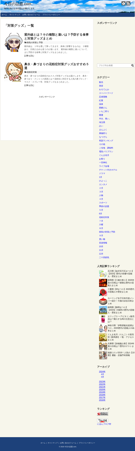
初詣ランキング (106, 141)
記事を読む (29, 56)
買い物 (102, 239)
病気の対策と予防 (35, 42)
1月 (100, 177)
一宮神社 (103, 162)
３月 (101, 192)
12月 (101, 254)
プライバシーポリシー (51, 15)
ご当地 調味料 (106, 148)
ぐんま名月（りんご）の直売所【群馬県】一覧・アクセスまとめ (121, 337)
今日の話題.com (17, 4)
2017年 (102, 397)
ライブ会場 (104, 166)
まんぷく (103, 130)
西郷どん (103, 108)
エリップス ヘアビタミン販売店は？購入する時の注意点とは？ (121, 319)
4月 (102, 374)
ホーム (4, 15)
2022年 (102, 384)
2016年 (102, 400)
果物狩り (103, 133)
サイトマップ (14, 15)
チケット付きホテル (108, 170)
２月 (101, 188)
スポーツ (103, 203)
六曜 (101, 224)
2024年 (102, 372)
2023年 (102, 381)
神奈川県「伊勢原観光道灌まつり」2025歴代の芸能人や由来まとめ (121, 328)
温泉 (101, 104)
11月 (101, 250)
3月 (102, 377)
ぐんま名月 (104, 155)
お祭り (102, 159)
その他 (102, 144)
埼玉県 (102, 122)
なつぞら (103, 137)
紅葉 (101, 100)
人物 (101, 195)
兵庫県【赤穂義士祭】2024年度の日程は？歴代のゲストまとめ (121, 346)
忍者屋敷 (103, 97)
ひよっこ (103, 181)
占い (101, 126)
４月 (101, 199)
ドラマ (102, 173)
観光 (101, 82)
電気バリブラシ (106, 151)
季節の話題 (104, 206)
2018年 (102, 395)
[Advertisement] (25, 115)
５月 (101, 210)
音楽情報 (103, 243)
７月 (101, 221)
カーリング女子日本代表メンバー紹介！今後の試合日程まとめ (121, 301)
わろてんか (104, 89)
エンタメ (103, 184)
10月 (101, 246)
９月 (101, 235)
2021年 (102, 387)
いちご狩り (104, 111)
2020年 (102, 389)
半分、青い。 (105, 119)
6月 (100, 214)
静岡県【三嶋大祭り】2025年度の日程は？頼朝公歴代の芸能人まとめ (121, 282)
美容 (101, 86)
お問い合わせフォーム (31, 15)
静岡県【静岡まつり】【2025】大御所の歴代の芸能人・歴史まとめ (121, 310)
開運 (101, 115)
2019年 (102, 392)
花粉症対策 (32, 72)
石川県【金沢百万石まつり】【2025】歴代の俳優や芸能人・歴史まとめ (121, 273)
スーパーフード (106, 93)
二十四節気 (104, 257)
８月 (101, 228)
